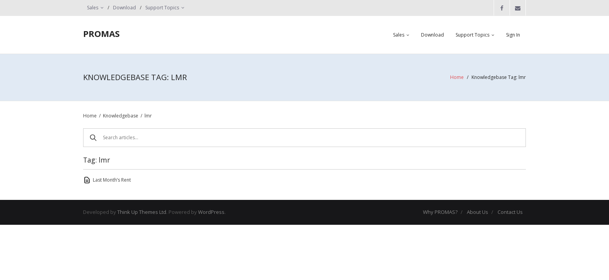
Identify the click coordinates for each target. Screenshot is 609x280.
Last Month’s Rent (112, 180)
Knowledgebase (120, 115)
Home (457, 77)
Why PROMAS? (440, 211)
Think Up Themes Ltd (141, 211)
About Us (477, 211)
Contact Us (510, 211)
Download (124, 7)
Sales (92, 7)
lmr (148, 115)
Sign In (513, 35)
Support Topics (162, 7)
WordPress (211, 211)
